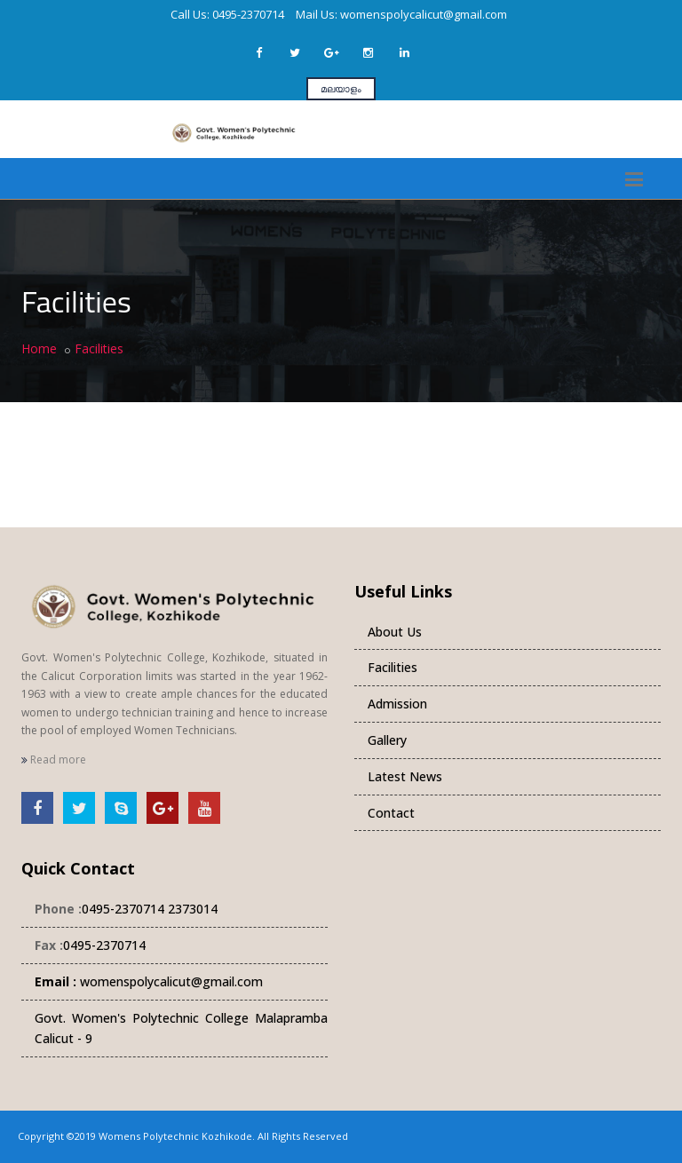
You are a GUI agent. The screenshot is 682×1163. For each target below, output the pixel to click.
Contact (391, 812)
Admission (397, 703)
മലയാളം (341, 88)
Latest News (405, 776)
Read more (53, 759)
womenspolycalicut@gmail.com (149, 981)
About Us (395, 631)
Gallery (387, 740)
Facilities (99, 348)
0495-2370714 (104, 945)
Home (39, 348)
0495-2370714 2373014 (150, 908)
